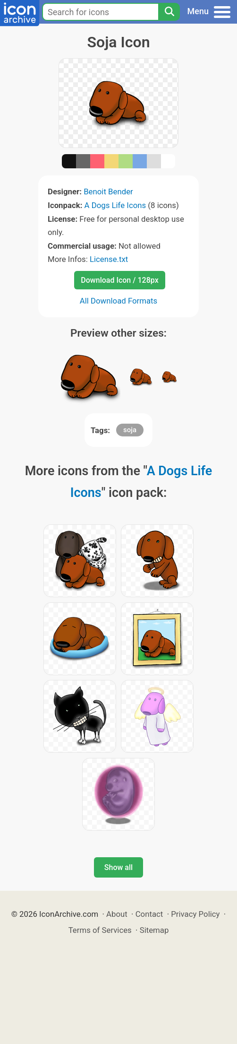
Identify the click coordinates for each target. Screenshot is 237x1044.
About (116, 914)
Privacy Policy (195, 914)
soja (129, 430)
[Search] (169, 12)
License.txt (109, 259)
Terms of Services (100, 930)
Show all (118, 867)
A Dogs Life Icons (115, 205)
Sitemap (154, 930)
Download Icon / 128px (119, 280)
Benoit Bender (108, 191)
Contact (149, 914)
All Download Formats (119, 300)
